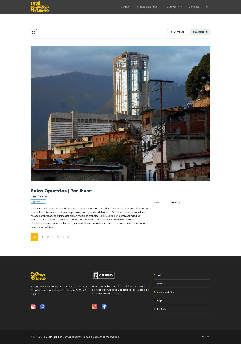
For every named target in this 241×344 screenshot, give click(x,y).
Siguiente (198, 32)
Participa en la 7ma (146, 6)
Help (159, 300)
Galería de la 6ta (165, 292)
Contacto (194, 6)
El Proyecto (173, 6)
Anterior (178, 32)
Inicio (125, 6)
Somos (160, 283)
